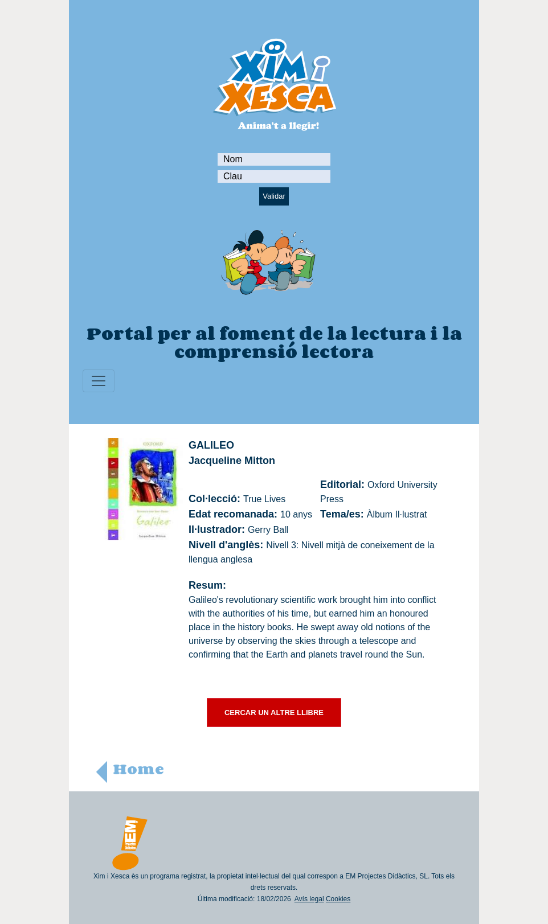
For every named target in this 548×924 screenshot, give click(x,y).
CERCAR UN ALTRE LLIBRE (274, 712)
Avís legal (309, 899)
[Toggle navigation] (98, 380)
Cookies (338, 899)
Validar (274, 196)
